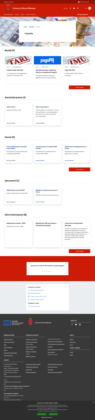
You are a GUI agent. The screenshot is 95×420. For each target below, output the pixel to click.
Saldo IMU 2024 (70, 70)
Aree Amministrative (9, 342)
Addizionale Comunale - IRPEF (16, 223)
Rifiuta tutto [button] (53, 414)
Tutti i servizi (79, 169)
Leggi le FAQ (29, 370)
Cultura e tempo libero (31, 342)
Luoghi (71, 352)
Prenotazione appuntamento (33, 364)
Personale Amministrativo (10, 353)
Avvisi (8, 67)
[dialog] (47, 410)
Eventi (71, 355)
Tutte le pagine (79, 251)
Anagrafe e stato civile (31, 339)
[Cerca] (89, 8)
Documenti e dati (8, 355)
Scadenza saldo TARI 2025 (15, 70)
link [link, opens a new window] (56, 411)
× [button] (93, 402)
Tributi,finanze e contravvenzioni (56, 344)
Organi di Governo (8, 339)
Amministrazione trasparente (55, 364)
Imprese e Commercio (31, 347)
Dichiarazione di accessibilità (55, 372)
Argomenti (31, 27)
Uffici (5, 345)
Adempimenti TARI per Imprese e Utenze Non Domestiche (46, 224)
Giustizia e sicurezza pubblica (55, 341)
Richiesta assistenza (31, 372)
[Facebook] (68, 8)
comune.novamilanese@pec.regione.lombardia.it (16, 386)
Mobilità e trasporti (30, 356)
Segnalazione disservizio (32, 367)
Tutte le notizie (79, 87)
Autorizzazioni (51, 352)
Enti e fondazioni (8, 347)
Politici (5, 350)
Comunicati (72, 342)
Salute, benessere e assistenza (55, 349)
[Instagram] (76, 8)
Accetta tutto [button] (41, 414)
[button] (47, 417)
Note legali (50, 370)
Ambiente (50, 347)
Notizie (71, 339)
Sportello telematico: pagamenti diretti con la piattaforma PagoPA (46, 71)
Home (25, 27)
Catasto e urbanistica (31, 352)
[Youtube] (72, 8)
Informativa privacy (53, 367)
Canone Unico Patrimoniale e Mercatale (74, 224)
